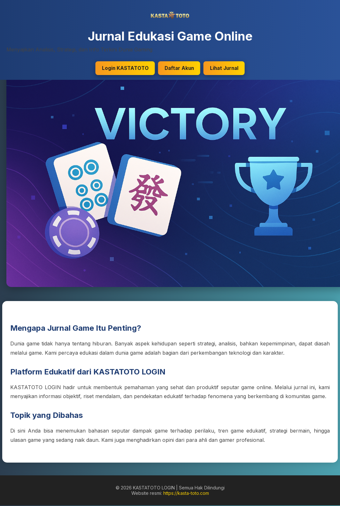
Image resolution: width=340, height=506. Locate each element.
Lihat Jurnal (224, 68)
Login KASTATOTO (125, 68)
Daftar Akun (179, 68)
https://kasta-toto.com (186, 493)
